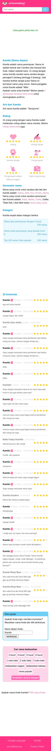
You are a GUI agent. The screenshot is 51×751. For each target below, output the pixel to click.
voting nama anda (11, 126)
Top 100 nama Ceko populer (25, 240)
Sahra (21, 193)
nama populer (25, 671)
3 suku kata (38, 660)
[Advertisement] (25, 21)
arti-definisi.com (14, 746)
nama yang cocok (38, 203)
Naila (24, 199)
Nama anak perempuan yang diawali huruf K (25, 233)
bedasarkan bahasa (36, 666)
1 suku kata (12, 660)
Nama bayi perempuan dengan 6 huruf (25, 223)
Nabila (31, 199)
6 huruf (38, 655)
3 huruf (12, 655)
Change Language (17, 740)
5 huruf (30, 655)
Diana (46, 193)
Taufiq (38, 199)
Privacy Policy (37, 746)
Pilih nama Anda (37, 692)
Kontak (37, 740)
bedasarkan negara (14, 666)
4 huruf (21, 655)
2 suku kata (25, 660)
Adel (27, 193)
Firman (38, 193)
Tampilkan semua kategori (25, 678)
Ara (32, 193)
